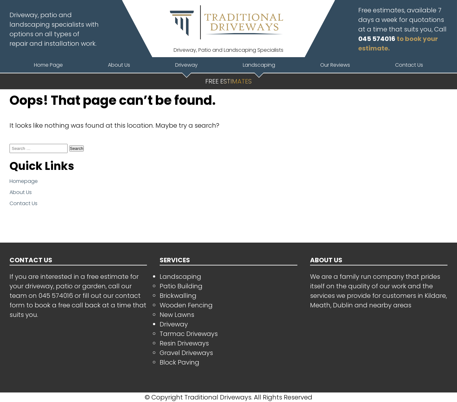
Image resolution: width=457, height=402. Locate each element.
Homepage (24, 181)
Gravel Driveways (186, 352)
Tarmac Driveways (189, 333)
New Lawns (177, 314)
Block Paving (179, 362)
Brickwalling (178, 295)
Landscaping (180, 276)
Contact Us (23, 203)
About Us (21, 192)
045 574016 (376, 38)
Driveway (174, 324)
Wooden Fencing (186, 305)
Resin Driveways (184, 343)
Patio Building (181, 286)
